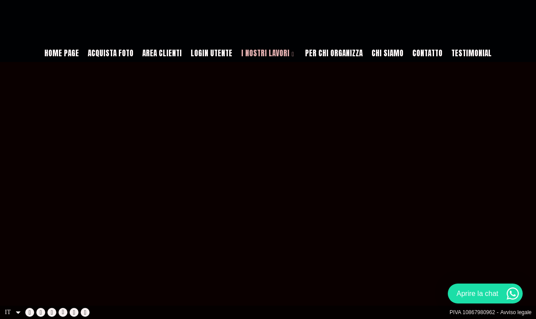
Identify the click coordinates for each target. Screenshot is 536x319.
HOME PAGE (61, 53)
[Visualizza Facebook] (29, 312)
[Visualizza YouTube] (51, 312)
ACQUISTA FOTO (110, 53)
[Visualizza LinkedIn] (40, 312)
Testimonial (471, 53)
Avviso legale (516, 312)
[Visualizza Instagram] (74, 312)
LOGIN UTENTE (211, 53)
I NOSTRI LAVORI (265, 53)
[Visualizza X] (63, 312)
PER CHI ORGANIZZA (334, 53)
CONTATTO (427, 53)
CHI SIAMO (387, 53)
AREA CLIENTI (162, 53)
